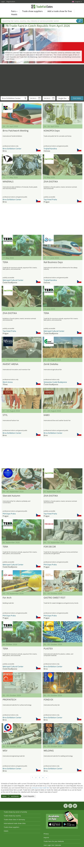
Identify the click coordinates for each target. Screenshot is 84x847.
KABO (47, 415)
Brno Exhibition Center (12, 148)
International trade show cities (15, 823)
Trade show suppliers (32, 11)
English (78, 2)
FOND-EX (48, 699)
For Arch (7, 597)
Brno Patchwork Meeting (15, 130)
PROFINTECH (9, 699)
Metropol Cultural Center (13, 280)
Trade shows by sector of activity (15, 812)
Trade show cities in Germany (14, 820)
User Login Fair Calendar (52, 845)
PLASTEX (48, 648)
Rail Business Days (53, 262)
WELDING (49, 750)
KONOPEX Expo (52, 130)
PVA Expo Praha (9, 513)
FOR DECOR (50, 546)
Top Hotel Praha (50, 199)
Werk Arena (8, 382)
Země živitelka (51, 364)
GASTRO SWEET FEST (54, 597)
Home (4, 796)
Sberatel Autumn (11, 495)
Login (3, 2)
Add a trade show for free (59, 11)
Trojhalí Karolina (50, 148)
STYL (5, 415)
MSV (5, 750)
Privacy (46, 834)
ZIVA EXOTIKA (51, 181)
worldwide (15, 796)
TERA (5, 262)
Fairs (14, 11)
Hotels (14, 14)
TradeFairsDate (42, 6)
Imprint (46, 838)
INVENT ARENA (10, 364)
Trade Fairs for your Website (54, 841)
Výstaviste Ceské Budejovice (55, 382)
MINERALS (8, 181)
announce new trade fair (40, 788)
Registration (10, 2)
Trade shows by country (12, 816)
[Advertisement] (42, 79)
